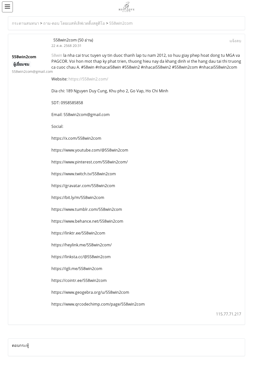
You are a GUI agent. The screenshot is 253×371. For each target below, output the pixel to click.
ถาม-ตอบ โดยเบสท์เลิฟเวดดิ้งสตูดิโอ (74, 23)
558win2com (121, 23)
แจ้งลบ (235, 40)
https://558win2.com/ (88, 79)
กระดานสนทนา (25, 23)
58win (56, 55)
